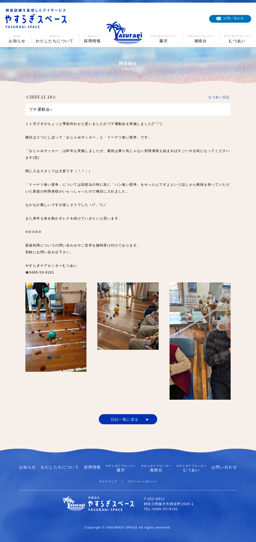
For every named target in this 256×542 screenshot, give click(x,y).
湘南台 (156, 468)
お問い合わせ (233, 18)
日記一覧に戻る (125, 419)
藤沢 (121, 468)
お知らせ (27, 467)
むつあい (191, 468)
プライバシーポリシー (142, 481)
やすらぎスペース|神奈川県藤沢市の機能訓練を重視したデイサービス (128, 33)
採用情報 (92, 467)
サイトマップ (108, 481)
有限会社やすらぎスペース (98, 504)
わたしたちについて (60, 467)
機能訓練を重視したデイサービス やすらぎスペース (36, 18)
